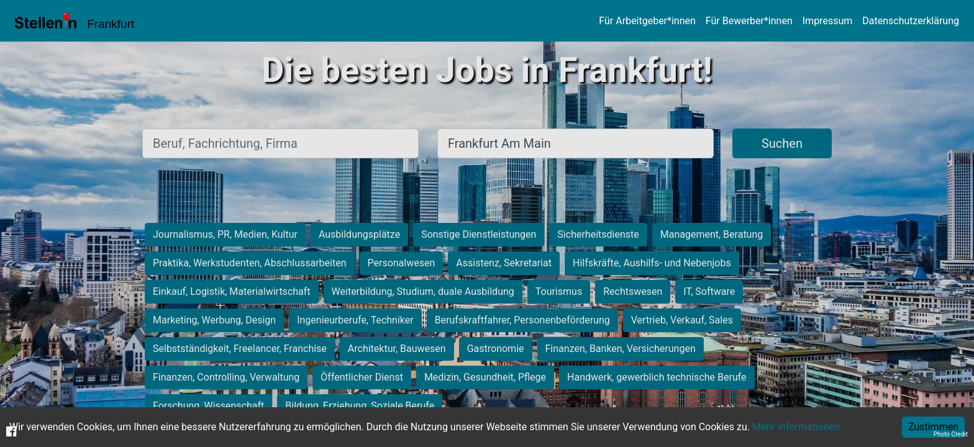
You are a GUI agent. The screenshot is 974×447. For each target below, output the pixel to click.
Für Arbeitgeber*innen (647, 21)
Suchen (782, 143)
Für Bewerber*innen (749, 21)
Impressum (828, 21)
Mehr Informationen (796, 427)
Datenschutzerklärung (910, 21)
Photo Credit (951, 434)
